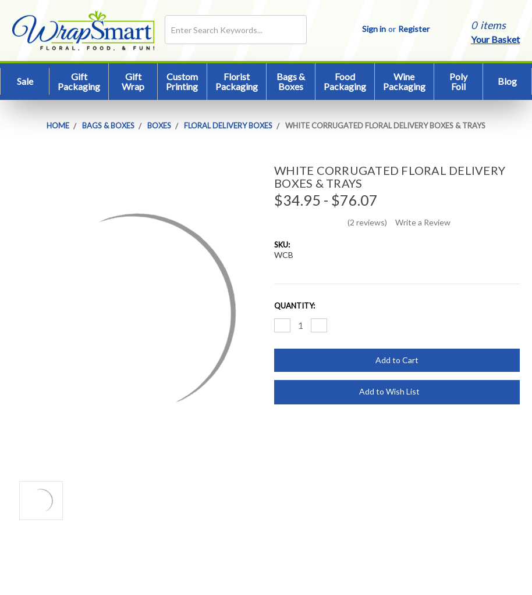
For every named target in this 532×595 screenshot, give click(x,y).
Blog (507, 81)
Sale (25, 81)
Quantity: (294, 305)
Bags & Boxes (290, 81)
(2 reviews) (367, 222)
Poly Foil (458, 81)
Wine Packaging (404, 81)
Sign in (374, 28)
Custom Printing (182, 81)
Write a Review (423, 222)
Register (414, 28)
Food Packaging (345, 81)
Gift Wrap (133, 81)
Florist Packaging (236, 81)
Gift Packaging (79, 81)
